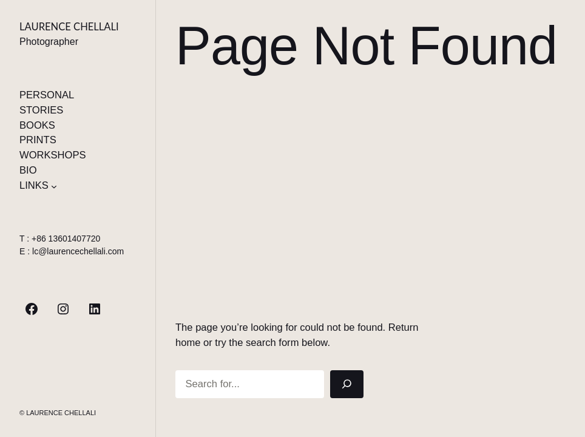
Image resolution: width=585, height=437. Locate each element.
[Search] (347, 384)
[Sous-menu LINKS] (54, 186)
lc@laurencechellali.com (78, 251)
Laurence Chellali (69, 27)
